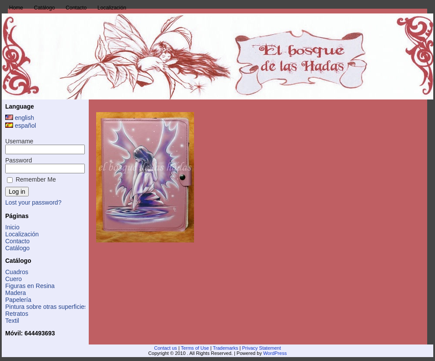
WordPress (275, 353)
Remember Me (31, 179)
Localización (22, 234)
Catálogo (17, 248)
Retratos (16, 313)
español (20, 125)
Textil (12, 320)
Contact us (165, 348)
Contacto (17, 241)
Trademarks (225, 348)
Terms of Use (195, 348)
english (19, 117)
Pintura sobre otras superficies (46, 306)
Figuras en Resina (30, 285)
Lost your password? (33, 202)
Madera (15, 292)
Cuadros (16, 271)
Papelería (18, 299)
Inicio (12, 227)
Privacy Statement (261, 348)
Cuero (13, 278)
